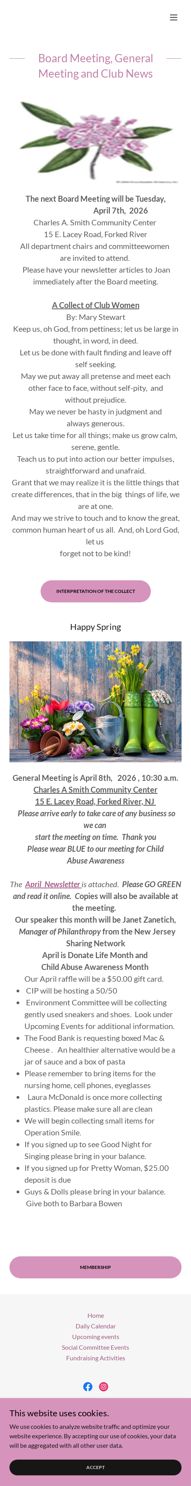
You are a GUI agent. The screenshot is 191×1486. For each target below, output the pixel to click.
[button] (174, 17)
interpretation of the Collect (95, 591)
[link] (88, 1387)
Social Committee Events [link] (95, 1347)
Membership (95, 1267)
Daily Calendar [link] (96, 1326)
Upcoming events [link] (95, 1336)
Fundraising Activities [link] (95, 1358)
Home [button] (95, 1315)
